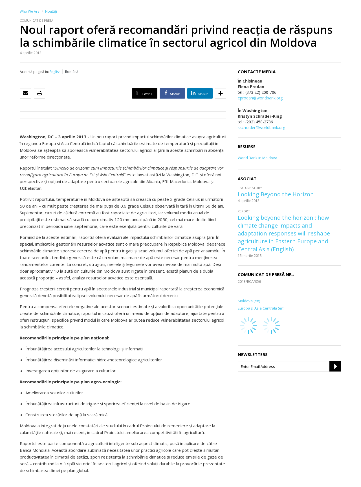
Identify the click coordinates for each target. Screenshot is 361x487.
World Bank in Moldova (257, 157)
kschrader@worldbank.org (261, 127)
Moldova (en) (249, 300)
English (55, 71)
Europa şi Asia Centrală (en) (261, 308)
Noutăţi (51, 11)
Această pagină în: (34, 71)
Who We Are (29, 11)
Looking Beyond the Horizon (276, 194)
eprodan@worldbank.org (260, 98)
